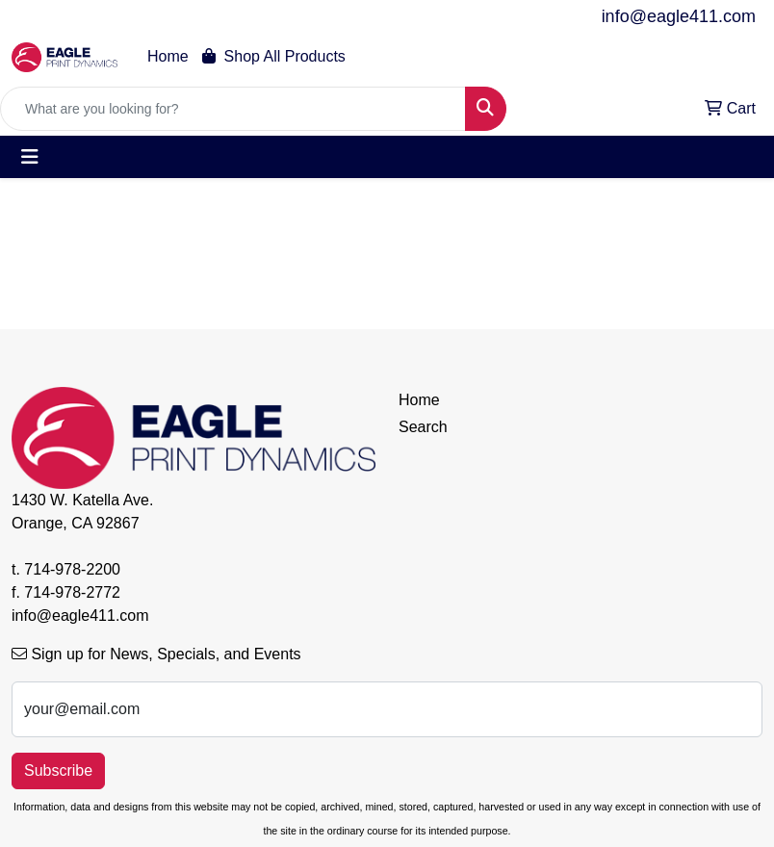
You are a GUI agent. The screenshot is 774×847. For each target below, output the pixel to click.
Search (423, 427)
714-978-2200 (72, 569)
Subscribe (58, 770)
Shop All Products (274, 56)
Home (168, 56)
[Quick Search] (233, 109)
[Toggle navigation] (30, 156)
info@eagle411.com (679, 16)
